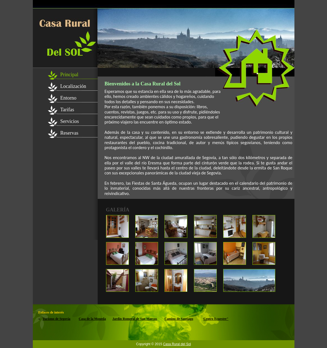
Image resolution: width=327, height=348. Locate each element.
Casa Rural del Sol (177, 344)
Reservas (69, 133)
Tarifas (67, 109)
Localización (73, 86)
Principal (69, 74)
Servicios (69, 121)
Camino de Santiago (178, 319)
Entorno (68, 98)
